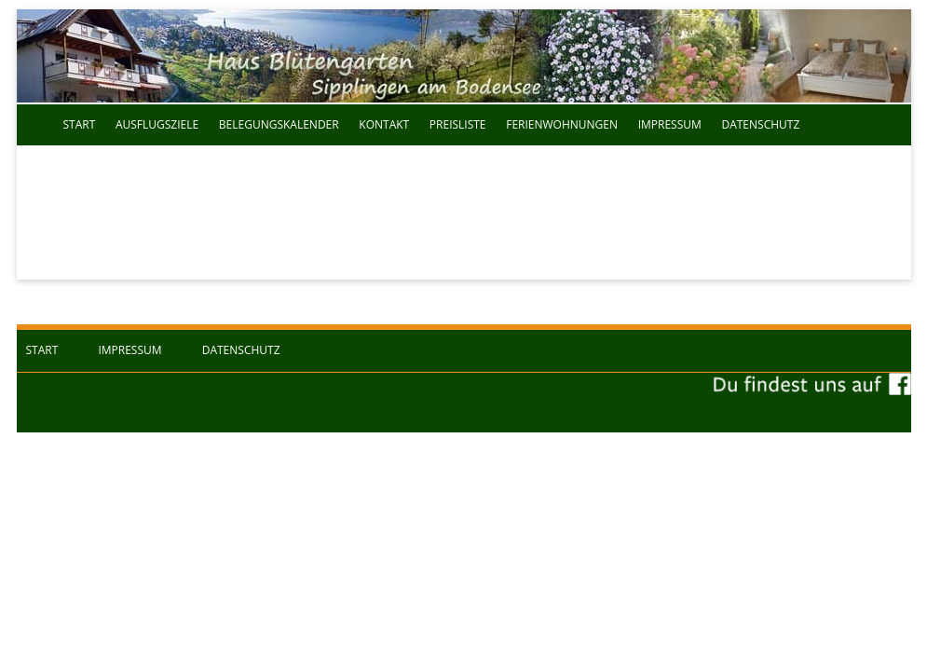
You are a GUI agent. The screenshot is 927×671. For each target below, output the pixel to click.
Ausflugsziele (157, 124)
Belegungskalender (279, 124)
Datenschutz (760, 124)
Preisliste (457, 124)
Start (79, 124)
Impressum (670, 124)
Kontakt (384, 124)
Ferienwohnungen (562, 124)
